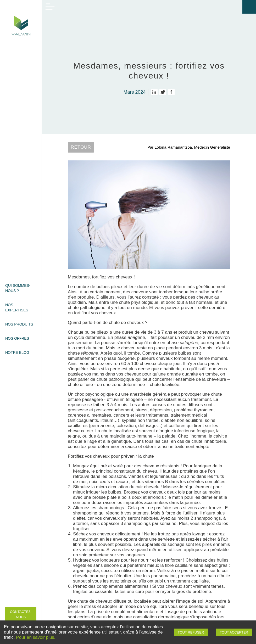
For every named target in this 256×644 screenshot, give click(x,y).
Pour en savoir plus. (35, 637)
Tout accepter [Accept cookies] (234, 632)
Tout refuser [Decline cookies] (191, 632)
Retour (81, 147)
